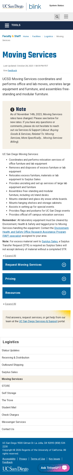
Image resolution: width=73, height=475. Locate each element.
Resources (12, 292)
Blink (26, 10)
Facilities (36, 36)
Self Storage (9, 393)
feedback (12, 70)
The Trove (7, 400)
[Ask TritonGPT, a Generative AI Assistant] (54, 468)
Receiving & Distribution (15, 357)
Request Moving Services (23, 264)
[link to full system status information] (68, 5)
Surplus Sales (50, 241)
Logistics (49, 36)
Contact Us (8, 429)
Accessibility (9, 459)
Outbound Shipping (12, 364)
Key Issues (54, 459)
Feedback (7, 462)
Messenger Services (14, 422)
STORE (6, 385)
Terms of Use (38, 459)
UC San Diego (9, 7)
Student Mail (9, 407)
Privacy (23, 459)
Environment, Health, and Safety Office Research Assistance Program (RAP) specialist (35, 231)
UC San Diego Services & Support (38, 321)
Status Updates (10, 350)
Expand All (10, 255)
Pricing (10, 278)
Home (26, 36)
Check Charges (10, 414)
